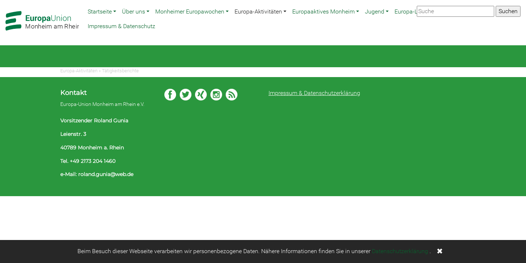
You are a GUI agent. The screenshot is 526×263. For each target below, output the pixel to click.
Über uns (133, 11)
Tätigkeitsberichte (120, 70)
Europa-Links (411, 11)
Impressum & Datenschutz (121, 26)
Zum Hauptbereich (5, 0)
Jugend (374, 11)
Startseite (100, 11)
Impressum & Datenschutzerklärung (314, 92)
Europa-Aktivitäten (258, 11)
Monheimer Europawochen (189, 11)
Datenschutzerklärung (400, 251)
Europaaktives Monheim (323, 11)
